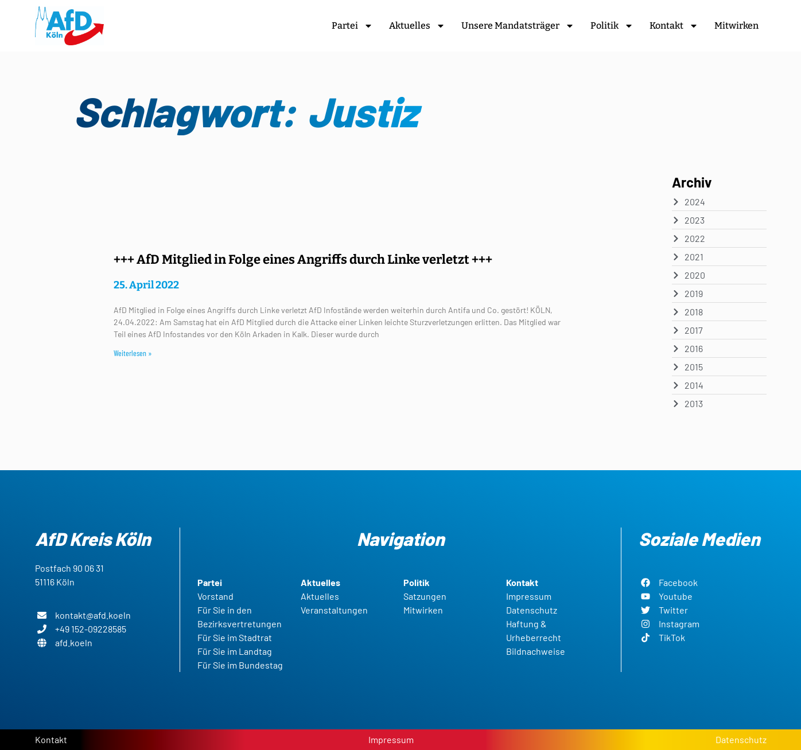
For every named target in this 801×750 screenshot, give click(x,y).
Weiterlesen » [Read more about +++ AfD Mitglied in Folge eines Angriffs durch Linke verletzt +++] (133, 353)
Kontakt (674, 25)
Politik (611, 25)
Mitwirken (736, 25)
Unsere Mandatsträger (517, 25)
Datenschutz (741, 739)
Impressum (391, 739)
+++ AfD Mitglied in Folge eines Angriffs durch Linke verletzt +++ (303, 259)
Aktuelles (417, 25)
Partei (352, 25)
